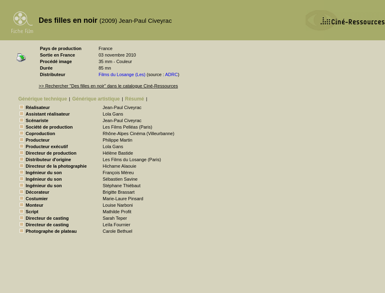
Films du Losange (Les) (122, 74)
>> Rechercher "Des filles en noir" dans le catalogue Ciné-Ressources (108, 85)
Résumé (134, 99)
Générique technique (42, 99)
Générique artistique (96, 99)
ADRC (171, 74)
